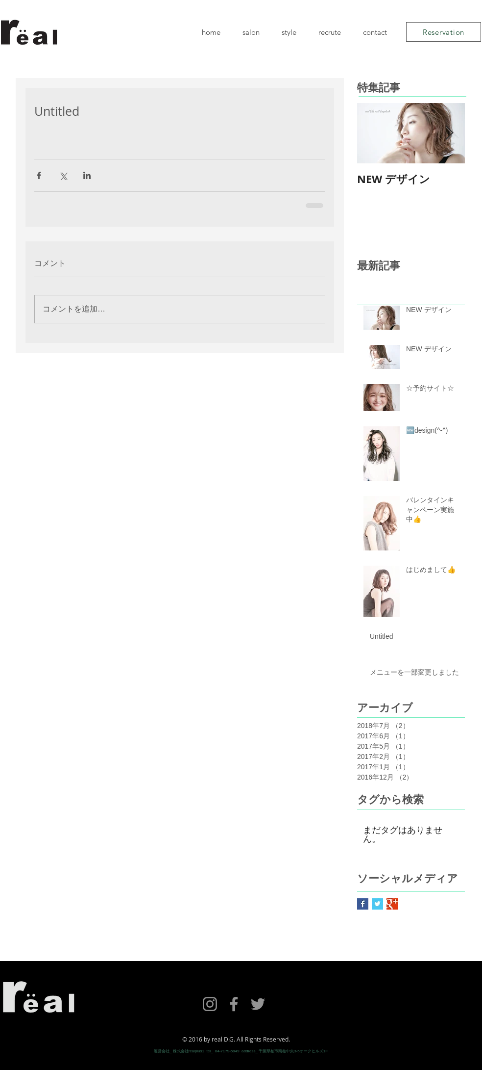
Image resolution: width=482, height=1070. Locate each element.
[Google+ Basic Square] (392, 904)
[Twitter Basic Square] (377, 904)
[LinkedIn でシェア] (87, 175)
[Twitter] (257, 1004)
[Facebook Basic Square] (362, 904)
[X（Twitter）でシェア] (63, 175)
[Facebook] (233, 1004)
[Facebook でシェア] (39, 175)
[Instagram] (209, 1004)
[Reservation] (443, 32)
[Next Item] (449, 133)
